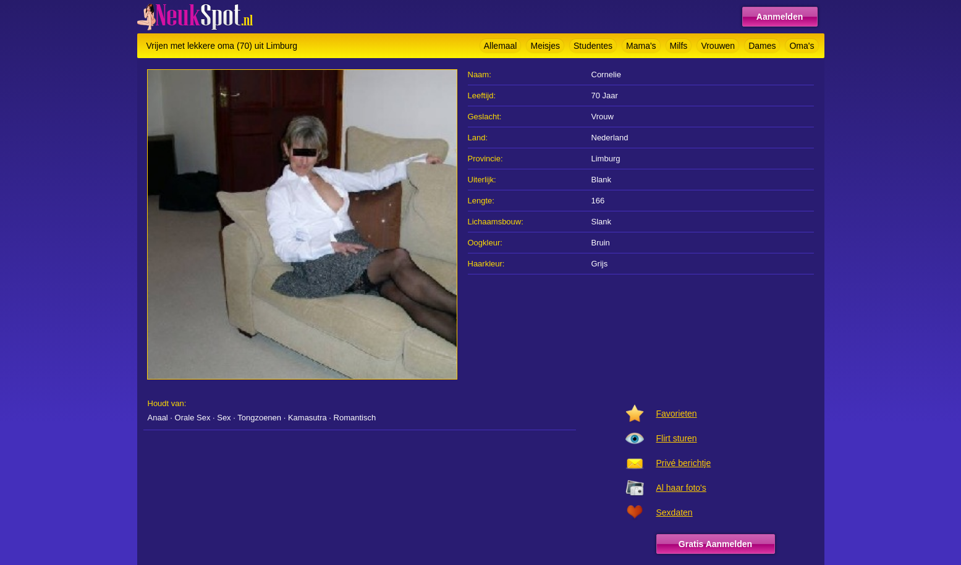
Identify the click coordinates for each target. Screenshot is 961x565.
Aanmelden (779, 17)
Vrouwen (718, 46)
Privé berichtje (683, 463)
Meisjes (544, 46)
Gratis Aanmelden (715, 544)
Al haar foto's (681, 488)
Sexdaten (674, 512)
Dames (762, 46)
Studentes (593, 46)
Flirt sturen (676, 438)
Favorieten (676, 413)
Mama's (641, 46)
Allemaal (500, 46)
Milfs (679, 46)
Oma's (801, 46)
